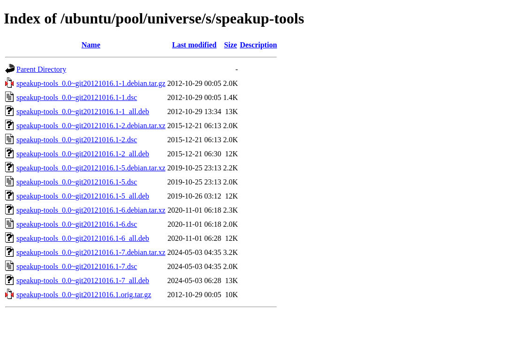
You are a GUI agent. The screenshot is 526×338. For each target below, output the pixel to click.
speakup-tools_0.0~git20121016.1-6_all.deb (82, 238)
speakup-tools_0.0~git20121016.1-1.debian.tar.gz (91, 83)
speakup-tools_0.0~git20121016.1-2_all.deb (82, 154)
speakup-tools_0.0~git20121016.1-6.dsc (76, 224)
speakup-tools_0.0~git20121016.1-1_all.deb (82, 111)
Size (230, 45)
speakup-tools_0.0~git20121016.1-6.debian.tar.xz (91, 210)
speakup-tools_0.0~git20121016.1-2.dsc (76, 140)
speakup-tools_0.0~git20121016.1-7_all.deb (82, 280)
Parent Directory (41, 69)
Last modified (194, 45)
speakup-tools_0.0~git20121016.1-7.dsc (76, 266)
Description (258, 45)
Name (91, 45)
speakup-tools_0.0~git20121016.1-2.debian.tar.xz (91, 126)
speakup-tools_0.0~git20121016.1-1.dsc (76, 97)
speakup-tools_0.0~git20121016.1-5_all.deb (82, 196)
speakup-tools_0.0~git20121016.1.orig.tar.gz (83, 295)
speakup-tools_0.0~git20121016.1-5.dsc (76, 182)
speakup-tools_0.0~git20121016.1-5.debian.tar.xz (91, 168)
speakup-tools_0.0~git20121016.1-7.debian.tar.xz (91, 252)
